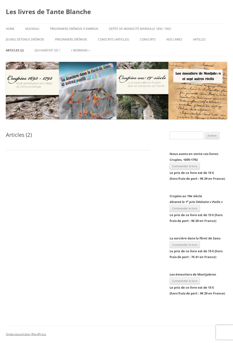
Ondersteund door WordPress (26, 334)
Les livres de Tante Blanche (48, 11)
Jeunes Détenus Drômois (25, 39)
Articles (199, 39)
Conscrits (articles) (113, 39)
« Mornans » (80, 50)
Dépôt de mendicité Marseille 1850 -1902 (140, 29)
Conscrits (148, 39)
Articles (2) (15, 50)
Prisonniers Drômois (71, 39)
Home (10, 29)
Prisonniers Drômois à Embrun (74, 29)
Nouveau (32, 29)
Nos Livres (174, 39)
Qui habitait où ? (47, 50)
